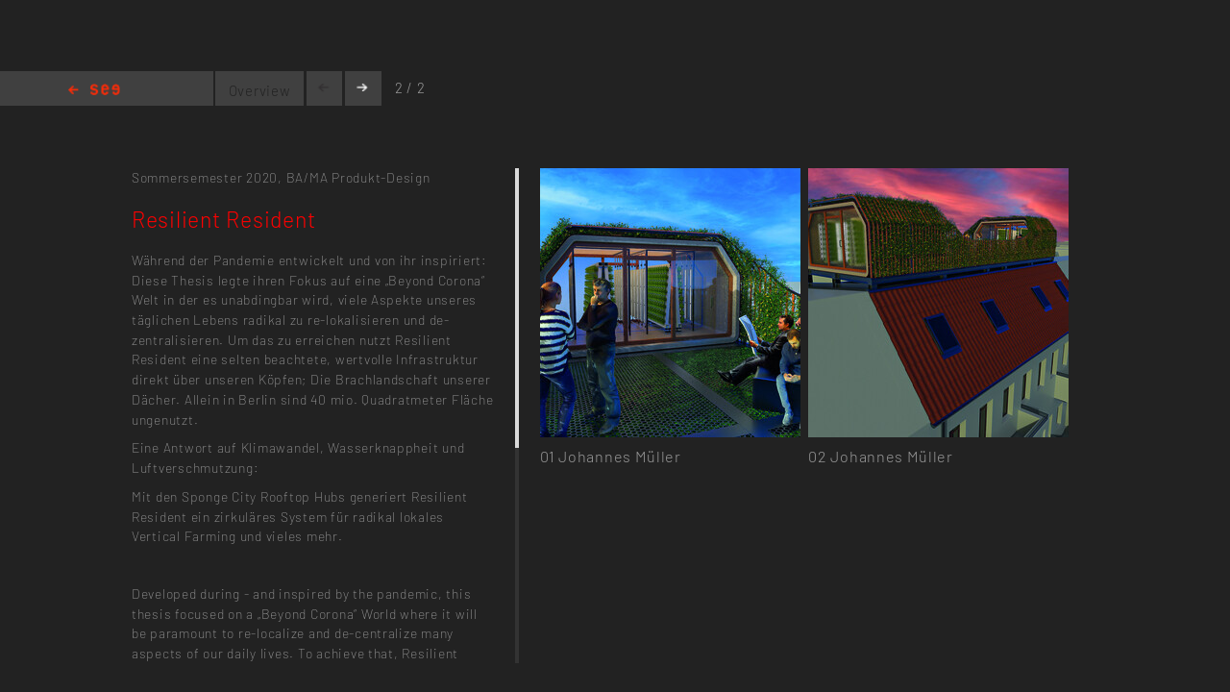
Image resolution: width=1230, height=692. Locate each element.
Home (94, 91)
